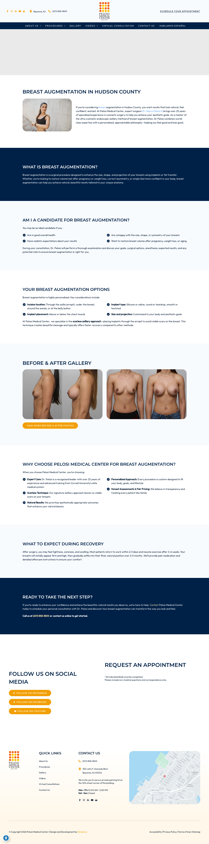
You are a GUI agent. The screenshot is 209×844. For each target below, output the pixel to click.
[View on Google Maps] (164, 777)
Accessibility (155, 831)
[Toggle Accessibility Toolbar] (6, 838)
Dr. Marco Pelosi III (152, 111)
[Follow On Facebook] (30, 702)
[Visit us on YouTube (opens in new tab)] (19, 11)
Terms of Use (184, 831)
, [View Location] (39, 11)
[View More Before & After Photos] (50, 425)
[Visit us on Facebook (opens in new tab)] (7, 11)
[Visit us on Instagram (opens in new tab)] (11, 11)
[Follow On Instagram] (30, 693)
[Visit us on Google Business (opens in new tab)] (24, 11)
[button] (180, 11)
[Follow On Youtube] (30, 711)
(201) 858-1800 (41, 615)
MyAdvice (82, 831)
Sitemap (196, 831)
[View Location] (31, 11)
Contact (154, 605)
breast (102, 107)
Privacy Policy (170, 831)
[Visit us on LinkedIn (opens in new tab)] (15, 11)
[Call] (57, 11)
